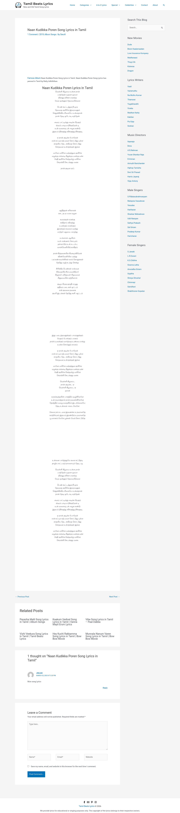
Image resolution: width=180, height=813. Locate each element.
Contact (146, 5)
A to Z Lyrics (107, 5)
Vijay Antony (133, 177)
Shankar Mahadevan (136, 209)
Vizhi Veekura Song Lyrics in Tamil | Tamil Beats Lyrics (34, 636)
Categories (91, 5)
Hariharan (132, 205)
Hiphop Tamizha (134, 164)
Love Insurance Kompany (138, 53)
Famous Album (34, 78)
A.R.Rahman (133, 147)
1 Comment (32, 34)
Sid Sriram (132, 222)
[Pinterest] (92, 800)
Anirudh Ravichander (136, 160)
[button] (164, 5)
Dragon (131, 70)
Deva (130, 143)
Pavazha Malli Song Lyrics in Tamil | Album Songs (34, 620)
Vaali (130, 85)
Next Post (114, 596)
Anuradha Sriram (135, 262)
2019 (41, 34)
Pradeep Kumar (134, 226)
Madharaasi (132, 57)
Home (80, 5)
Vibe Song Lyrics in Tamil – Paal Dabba (99, 620)
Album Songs (49, 34)
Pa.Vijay (131, 119)
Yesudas (131, 200)
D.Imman (131, 156)
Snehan (131, 123)
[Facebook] (84, 800)
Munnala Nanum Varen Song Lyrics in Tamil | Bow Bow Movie (100, 636)
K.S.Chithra (132, 254)
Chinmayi (131, 275)
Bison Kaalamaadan (136, 49)
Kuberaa (131, 65)
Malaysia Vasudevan (136, 196)
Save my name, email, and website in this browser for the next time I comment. (63, 765)
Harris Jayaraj (133, 172)
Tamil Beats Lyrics (38, 4)
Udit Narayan (133, 213)
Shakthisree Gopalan (136, 283)
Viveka (130, 106)
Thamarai (131, 98)
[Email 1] (88, 800)
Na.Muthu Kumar (135, 94)
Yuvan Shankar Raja (136, 151)
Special (119, 5)
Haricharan (132, 230)
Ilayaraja (131, 139)
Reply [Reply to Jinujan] (105, 688)
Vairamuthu (132, 89)
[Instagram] (95, 800)
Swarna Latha (133, 258)
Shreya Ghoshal (134, 271)
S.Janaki (131, 246)
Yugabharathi (133, 102)
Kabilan (131, 115)
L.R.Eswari (132, 250)
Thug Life (131, 61)
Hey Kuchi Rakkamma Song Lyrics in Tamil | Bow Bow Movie (67, 636)
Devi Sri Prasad (134, 168)
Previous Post (22, 596)
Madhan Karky (134, 110)
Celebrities (132, 5)
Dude (130, 44)
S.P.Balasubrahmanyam (137, 192)
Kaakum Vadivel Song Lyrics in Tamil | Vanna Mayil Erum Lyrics (65, 622)
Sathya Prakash (134, 217)
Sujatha (131, 267)
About (155, 5)
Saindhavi (132, 279)
